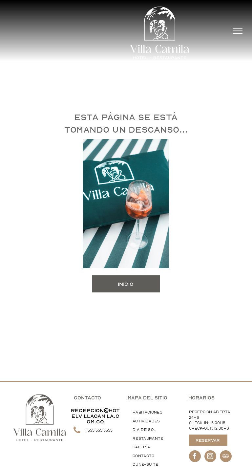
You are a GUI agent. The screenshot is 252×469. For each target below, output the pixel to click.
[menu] (237, 30)
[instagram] (210, 457)
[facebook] (195, 457)
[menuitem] (154, 412)
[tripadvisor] (226, 457)
